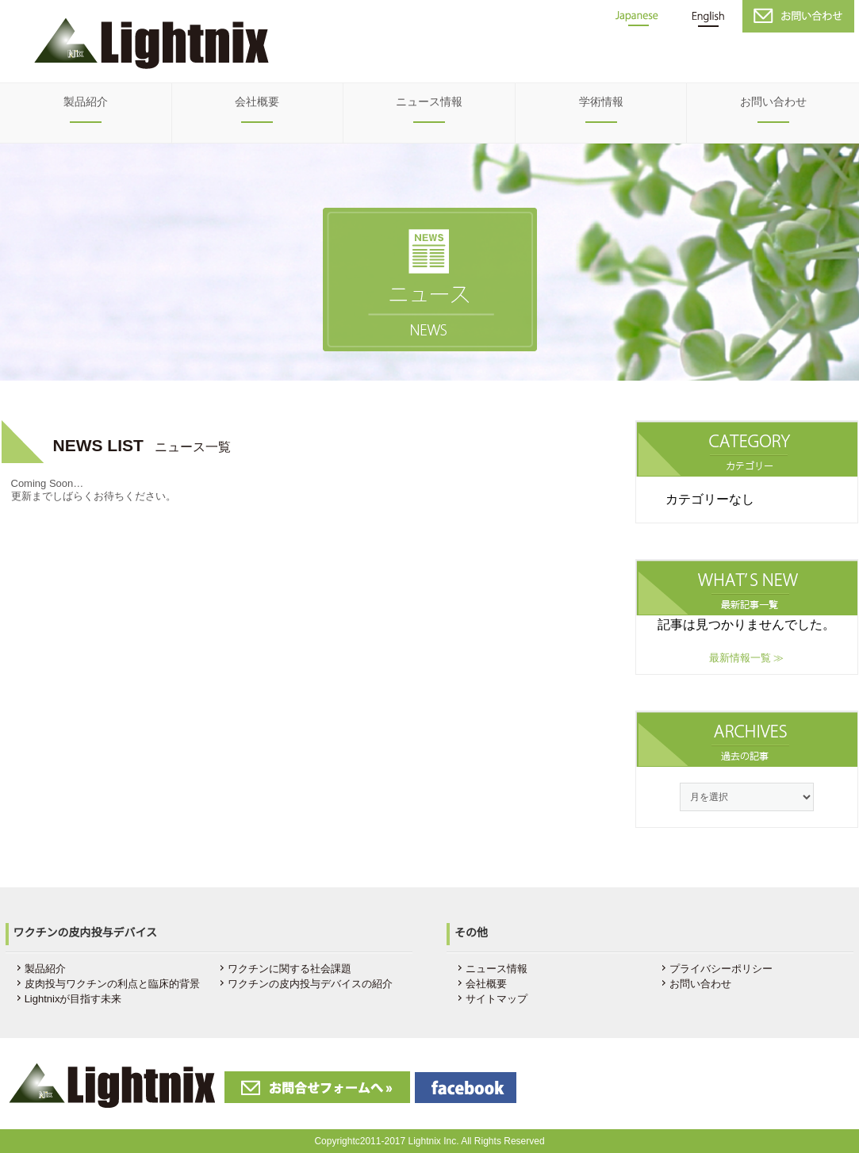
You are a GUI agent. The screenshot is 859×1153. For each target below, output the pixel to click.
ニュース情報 (429, 101)
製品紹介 (85, 101)
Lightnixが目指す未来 (73, 999)
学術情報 (601, 101)
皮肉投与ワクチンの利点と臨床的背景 (112, 984)
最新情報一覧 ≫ (746, 658)
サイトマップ (496, 999)
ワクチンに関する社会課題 (289, 969)
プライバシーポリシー (721, 969)
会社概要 (257, 101)
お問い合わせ (773, 101)
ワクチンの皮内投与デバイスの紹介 (310, 984)
